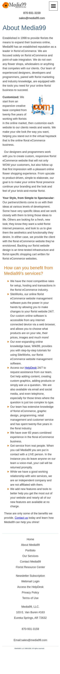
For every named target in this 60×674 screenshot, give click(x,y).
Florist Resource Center (30, 567)
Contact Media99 (30, 561)
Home (30, 539)
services (33, 273)
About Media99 (30, 544)
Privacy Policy (30, 592)
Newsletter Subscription (30, 575)
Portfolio (30, 550)
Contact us (21, 517)
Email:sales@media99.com (30, 640)
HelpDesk (31, 367)
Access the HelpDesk (30, 586)
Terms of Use (30, 598)
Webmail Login (30, 581)
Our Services (30, 556)
